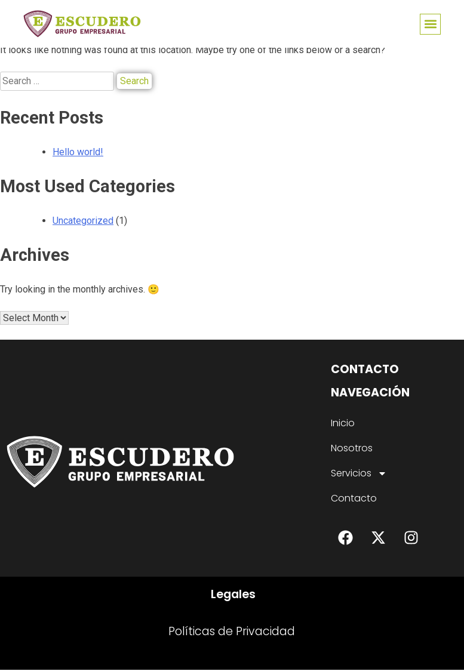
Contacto (354, 499)
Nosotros (352, 449)
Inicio (343, 424)
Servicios (359, 474)
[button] (430, 24)
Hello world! (78, 152)
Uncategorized (83, 220)
